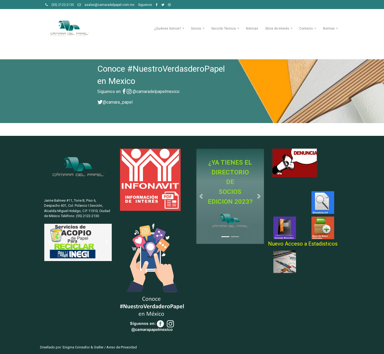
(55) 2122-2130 (62, 5)
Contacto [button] (306, 28)
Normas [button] (329, 28)
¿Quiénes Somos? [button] (168, 28)
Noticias (252, 28)
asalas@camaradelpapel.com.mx (109, 5)
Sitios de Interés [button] (277, 28)
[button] (49, 242)
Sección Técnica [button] (224, 28)
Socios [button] (196, 28)
